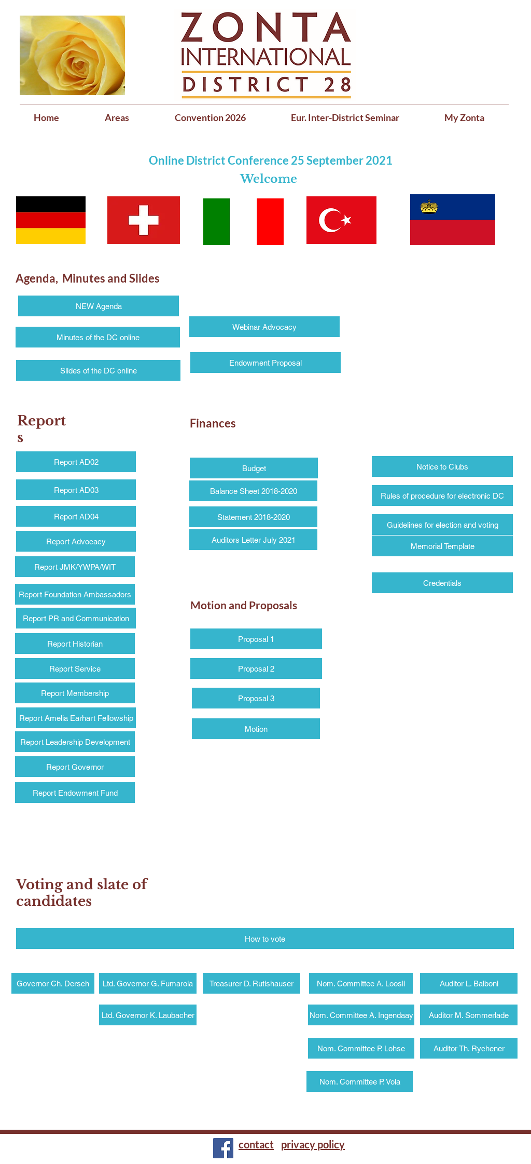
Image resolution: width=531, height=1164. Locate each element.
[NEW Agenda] (98, 306)
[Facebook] (223, 1148)
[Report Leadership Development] (75, 741)
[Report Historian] (75, 643)
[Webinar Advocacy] (264, 326)
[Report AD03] (76, 489)
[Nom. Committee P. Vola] (359, 1081)
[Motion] (256, 728)
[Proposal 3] (256, 698)
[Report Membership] (75, 693)
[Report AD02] (76, 461)
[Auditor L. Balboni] (469, 983)
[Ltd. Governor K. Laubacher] (148, 1015)
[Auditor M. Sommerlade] (469, 1015)
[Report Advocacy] (76, 541)
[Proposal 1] (256, 638)
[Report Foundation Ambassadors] (75, 594)
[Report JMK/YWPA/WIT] (75, 566)
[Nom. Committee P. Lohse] (361, 1048)
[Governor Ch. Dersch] (52, 983)
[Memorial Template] (442, 546)
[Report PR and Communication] (76, 618)
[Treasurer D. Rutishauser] (251, 983)
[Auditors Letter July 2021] (253, 539)
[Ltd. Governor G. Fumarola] (148, 983)
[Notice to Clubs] (442, 466)
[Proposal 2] (256, 668)
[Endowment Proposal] (265, 362)
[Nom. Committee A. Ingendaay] (361, 1015)
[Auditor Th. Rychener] (469, 1048)
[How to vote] (265, 938)
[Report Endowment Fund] (75, 792)
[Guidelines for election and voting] (442, 524)
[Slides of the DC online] (98, 370)
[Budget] (254, 468)
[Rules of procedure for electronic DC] (442, 495)
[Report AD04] (76, 516)
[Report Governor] (75, 766)
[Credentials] (442, 582)
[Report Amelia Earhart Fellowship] (76, 717)
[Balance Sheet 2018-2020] (253, 490)
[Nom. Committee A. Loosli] (361, 983)
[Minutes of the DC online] (98, 337)
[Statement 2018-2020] (253, 516)
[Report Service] (75, 668)
